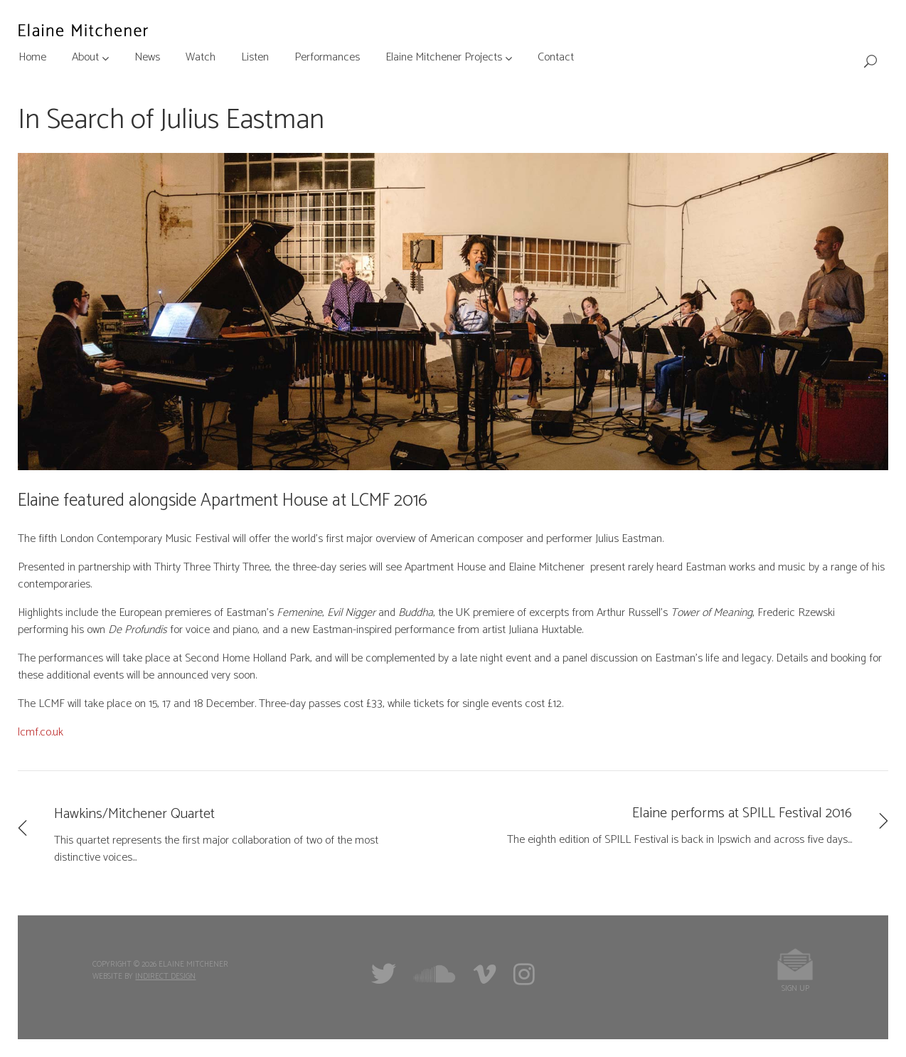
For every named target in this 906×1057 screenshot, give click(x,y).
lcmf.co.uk (40, 732)
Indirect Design (165, 976)
